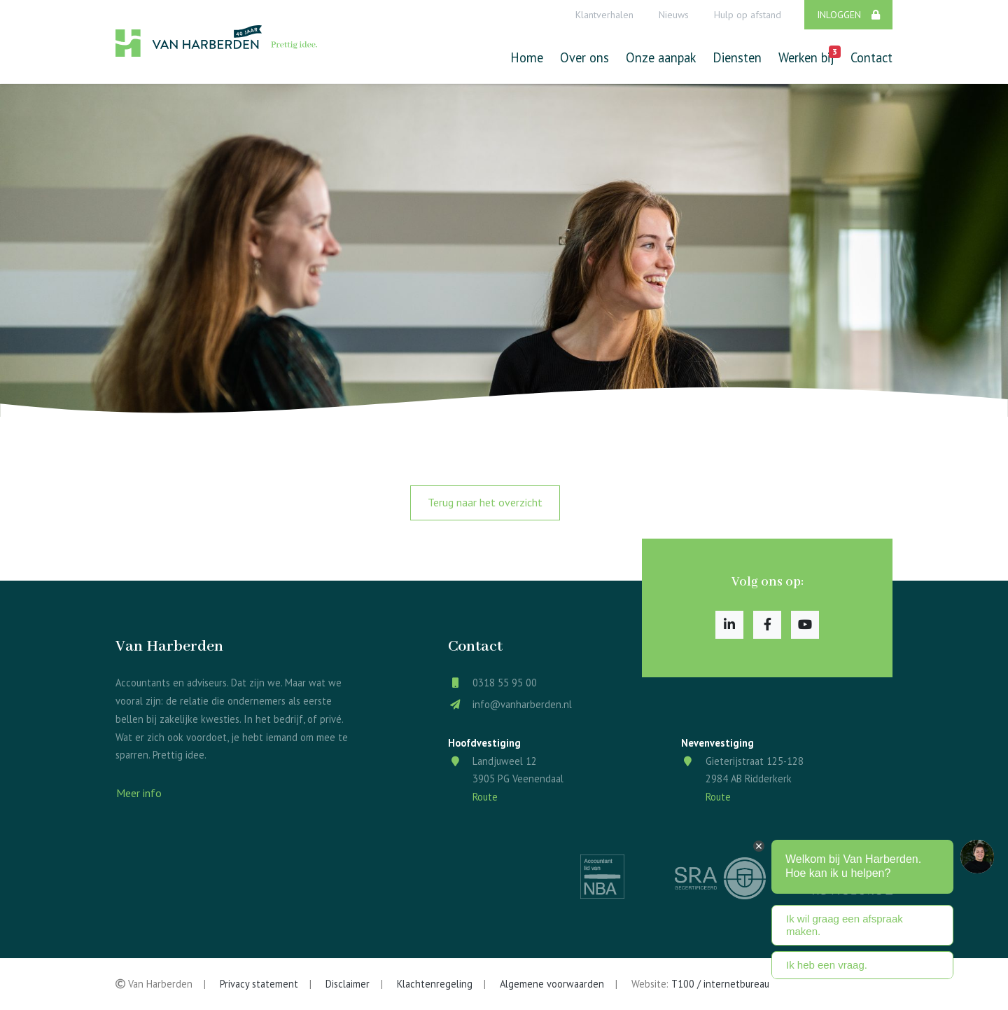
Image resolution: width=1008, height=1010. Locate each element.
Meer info (139, 793)
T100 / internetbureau (720, 983)
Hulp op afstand (747, 14)
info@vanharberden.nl (522, 704)
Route (485, 796)
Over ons (584, 57)
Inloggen (848, 14)
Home (526, 57)
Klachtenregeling (434, 983)
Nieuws (674, 14)
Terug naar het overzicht (485, 502)
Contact (871, 57)
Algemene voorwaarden (552, 983)
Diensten (737, 57)
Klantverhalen (604, 14)
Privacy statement (259, 983)
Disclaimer (348, 983)
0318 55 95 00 (504, 682)
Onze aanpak (661, 57)
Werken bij (806, 56)
